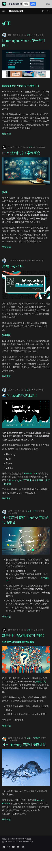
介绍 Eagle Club (13, 266)
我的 (48, 3)
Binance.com (30, 473)
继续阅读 (6, 133)
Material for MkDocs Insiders (18, 841)
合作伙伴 (36, 738)
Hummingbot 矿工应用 (20, 480)
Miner (35, 510)
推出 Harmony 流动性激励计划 (24, 745)
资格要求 (6, 335)
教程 (26, 3)
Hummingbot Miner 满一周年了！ (21, 85)
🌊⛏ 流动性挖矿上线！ (20, 395)
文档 (33, 3)
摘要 (5, 192)
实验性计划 (40, 681)
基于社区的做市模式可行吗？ (23, 635)
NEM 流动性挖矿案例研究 (21, 153)
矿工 (28, 35)
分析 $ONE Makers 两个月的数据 (18, 641)
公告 (29, 510)
